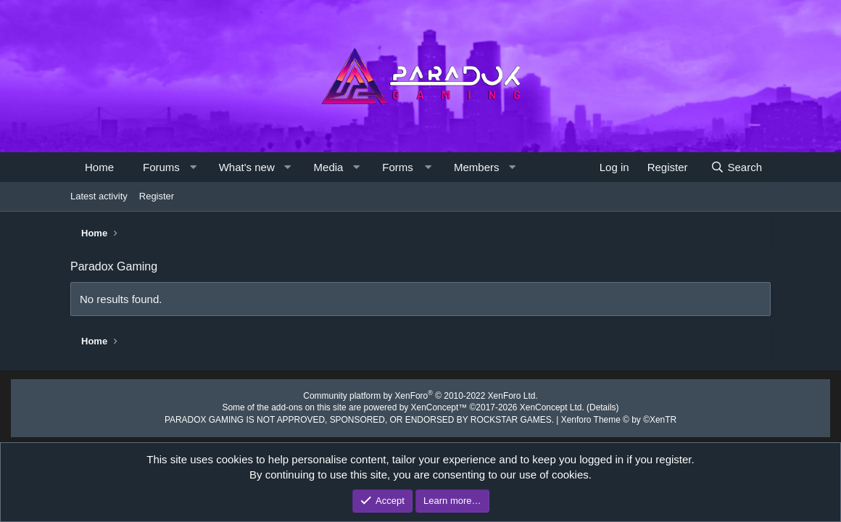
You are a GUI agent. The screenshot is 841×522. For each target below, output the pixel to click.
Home (99, 167)
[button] (192, 167)
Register (156, 196)
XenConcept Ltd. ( (544, 406)
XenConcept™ (438, 406)
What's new (247, 167)
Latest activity (99, 196)
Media (329, 167)
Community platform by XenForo (420, 396)
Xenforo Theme (603, 417)
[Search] (736, 167)
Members (477, 167)
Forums (161, 167)
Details (588, 406)
